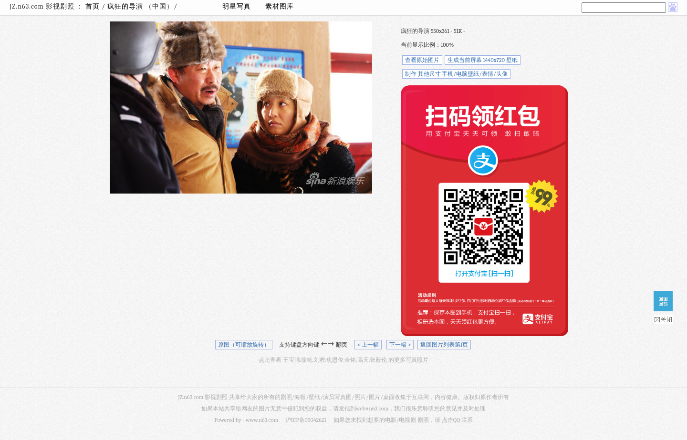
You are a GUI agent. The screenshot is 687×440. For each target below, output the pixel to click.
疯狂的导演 (126, 6)
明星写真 (236, 6)
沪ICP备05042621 (305, 420)
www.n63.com (262, 420)
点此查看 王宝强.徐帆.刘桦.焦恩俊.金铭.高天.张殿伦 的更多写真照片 (343, 360)
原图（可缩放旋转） (244, 344)
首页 (92, 6)
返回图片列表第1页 (444, 344)
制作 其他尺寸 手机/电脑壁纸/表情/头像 (456, 74)
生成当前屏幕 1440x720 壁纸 (483, 60)
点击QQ (451, 420)
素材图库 (279, 6)
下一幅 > (400, 344)
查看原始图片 (422, 60)
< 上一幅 (368, 344)
